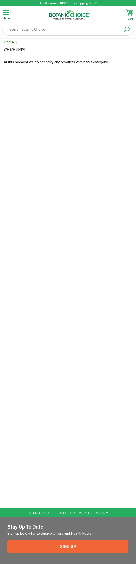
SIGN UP (68, 546)
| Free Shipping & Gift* (68, 3)
